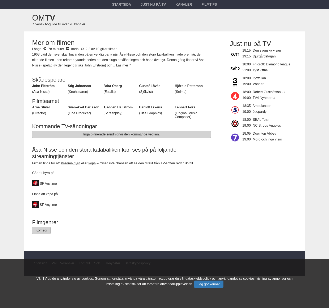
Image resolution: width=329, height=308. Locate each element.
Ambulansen (262, 106)
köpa (92, 163)
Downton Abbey (264, 133)
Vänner (258, 84)
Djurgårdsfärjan (264, 56)
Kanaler (184, 4)
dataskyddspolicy (198, 278)
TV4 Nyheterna (264, 98)
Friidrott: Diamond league (272, 64)
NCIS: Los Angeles (267, 125)
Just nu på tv (153, 4)
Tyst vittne (260, 70)
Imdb (72, 49)
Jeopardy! (260, 111)
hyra (77, 163)
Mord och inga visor (267, 139)
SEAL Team (261, 119)
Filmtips (209, 4)
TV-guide (49, 278)
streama (67, 163)
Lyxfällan (259, 78)
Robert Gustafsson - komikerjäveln (278, 92)
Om (43, 17)
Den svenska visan (267, 50)
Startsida (121, 4)
